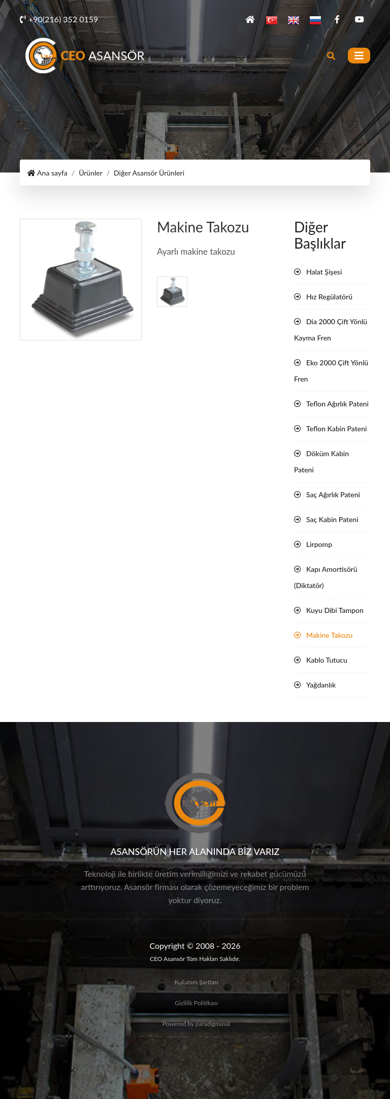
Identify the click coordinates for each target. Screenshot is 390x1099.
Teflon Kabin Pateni (336, 428)
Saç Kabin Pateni (332, 519)
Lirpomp (319, 544)
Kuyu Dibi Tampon (335, 610)
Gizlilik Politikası (196, 1003)
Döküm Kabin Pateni (321, 461)
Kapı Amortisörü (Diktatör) (326, 577)
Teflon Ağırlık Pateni (337, 403)
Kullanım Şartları (196, 982)
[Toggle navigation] (359, 55)
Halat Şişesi (324, 271)
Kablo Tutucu (326, 660)
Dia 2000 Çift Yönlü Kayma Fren (330, 329)
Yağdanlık (321, 684)
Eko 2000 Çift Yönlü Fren (331, 370)
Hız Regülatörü (329, 296)
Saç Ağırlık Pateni (333, 494)
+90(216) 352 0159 (59, 19)
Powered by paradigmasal (196, 1023)
